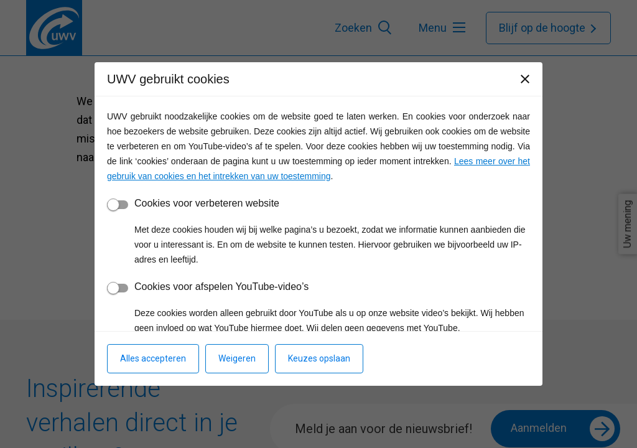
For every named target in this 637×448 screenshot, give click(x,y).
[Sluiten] (525, 79)
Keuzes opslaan (319, 358)
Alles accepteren (153, 358)
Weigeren (237, 358)
